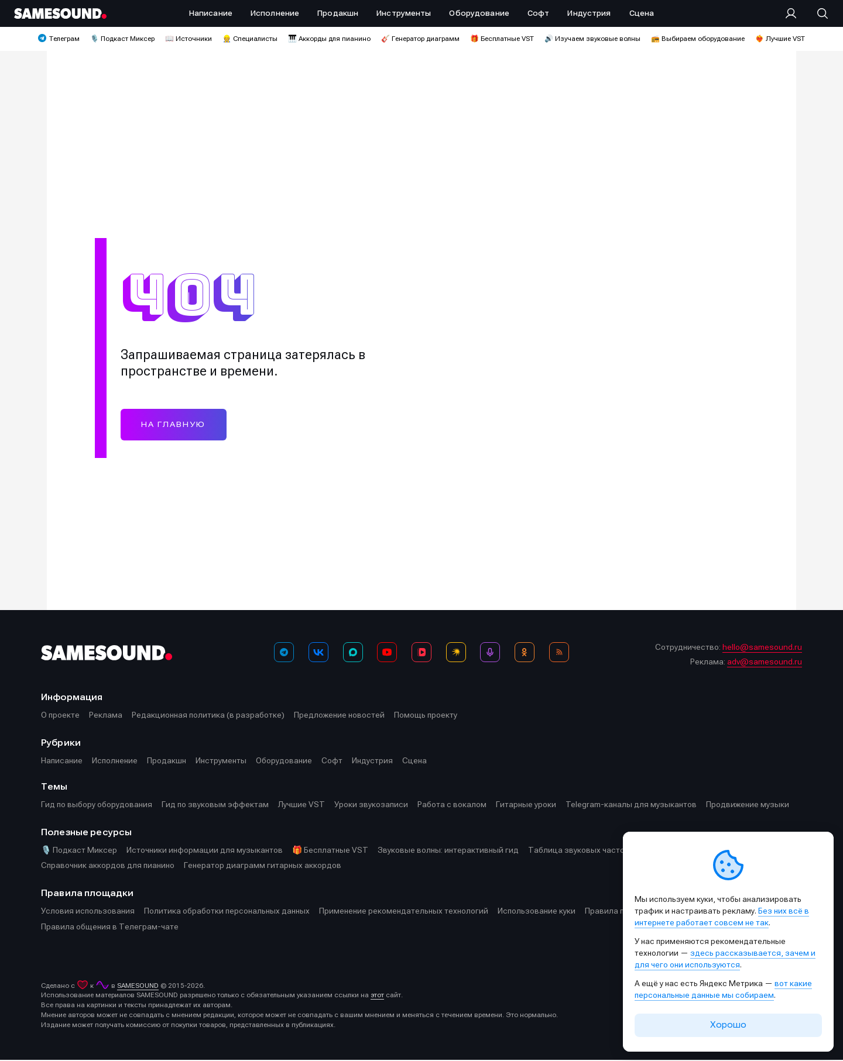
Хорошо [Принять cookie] (728, 1024)
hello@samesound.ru (762, 648)
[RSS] (559, 653)
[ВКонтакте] (318, 653)
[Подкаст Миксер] (490, 653)
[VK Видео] (421, 653)
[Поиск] (816, 13)
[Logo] (60, 13)
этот (377, 996)
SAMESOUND (138, 987)
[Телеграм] (284, 653)
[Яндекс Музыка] (456, 653)
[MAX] (353, 653)
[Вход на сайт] (794, 13)
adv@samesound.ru (764, 662)
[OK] (524, 653)
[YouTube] (387, 653)
